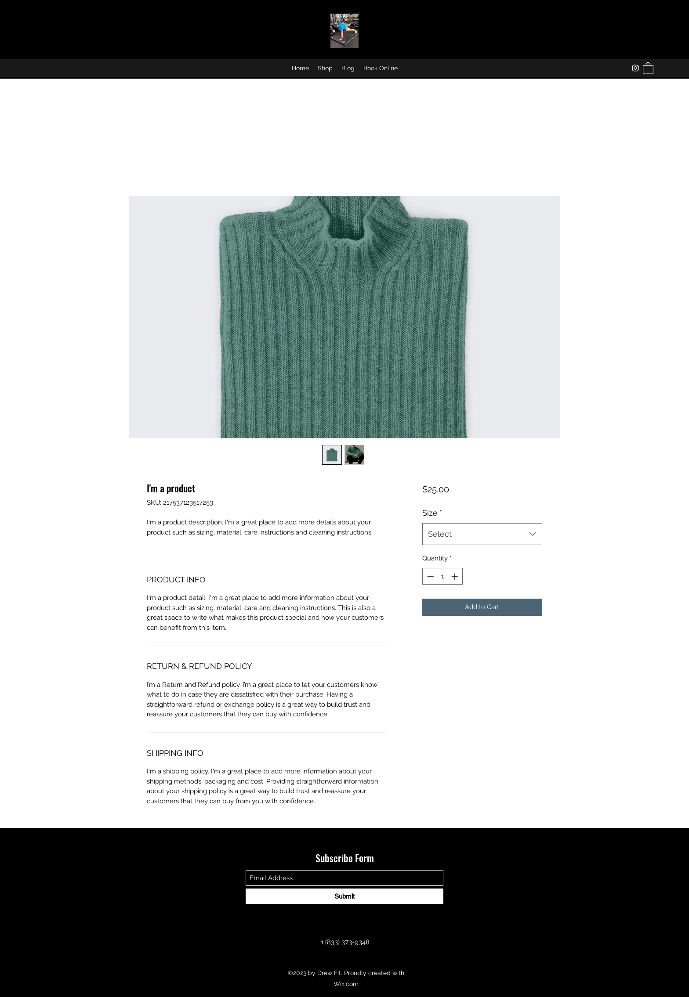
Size (432, 512)
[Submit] (344, 896)
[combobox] (482, 534)
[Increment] (455, 576)
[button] (648, 67)
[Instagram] (635, 68)
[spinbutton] (442, 576)
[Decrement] (429, 576)
